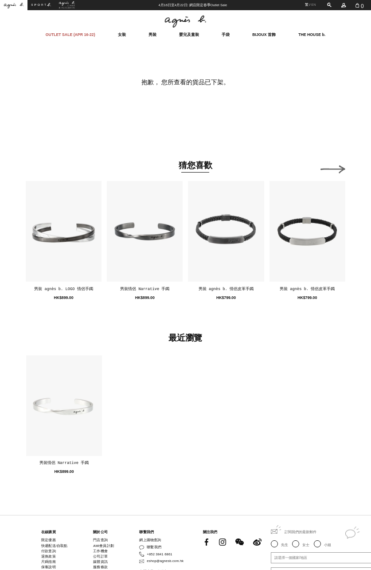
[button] (332, 167)
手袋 (226, 33)
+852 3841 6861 (159, 554)
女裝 (122, 33)
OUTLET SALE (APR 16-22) (70, 34)
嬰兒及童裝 (189, 33)
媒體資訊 (100, 562)
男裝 (152, 33)
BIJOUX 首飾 (264, 33)
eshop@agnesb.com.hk (165, 561)
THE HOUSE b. (311, 34)
